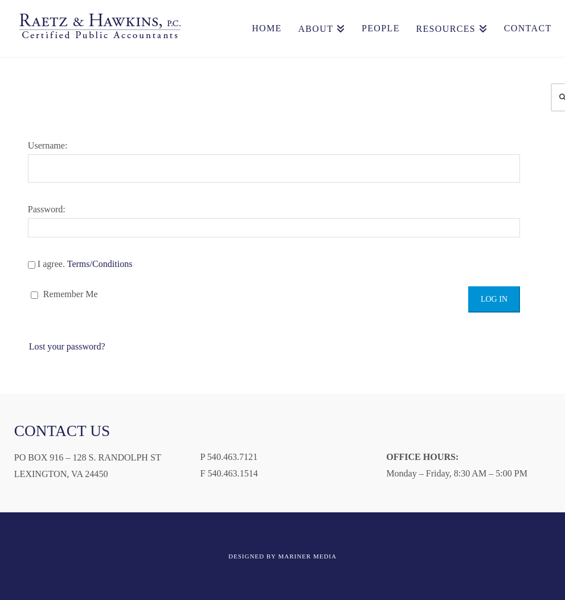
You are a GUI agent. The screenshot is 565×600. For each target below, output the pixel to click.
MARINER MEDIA (307, 556)
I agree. (80, 264)
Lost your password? (67, 346)
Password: (274, 220)
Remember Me (64, 294)
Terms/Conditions (100, 264)
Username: (274, 162)
